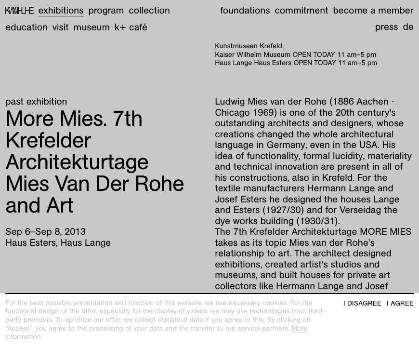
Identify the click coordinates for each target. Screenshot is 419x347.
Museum (92, 27)
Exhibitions (61, 10)
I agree (400, 303)
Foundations (245, 10)
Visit (60, 27)
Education (26, 27)
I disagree (362, 303)
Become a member (373, 10)
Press (386, 27)
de (408, 27)
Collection (149, 10)
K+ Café (131, 27)
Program (106, 10)
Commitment (301, 10)
